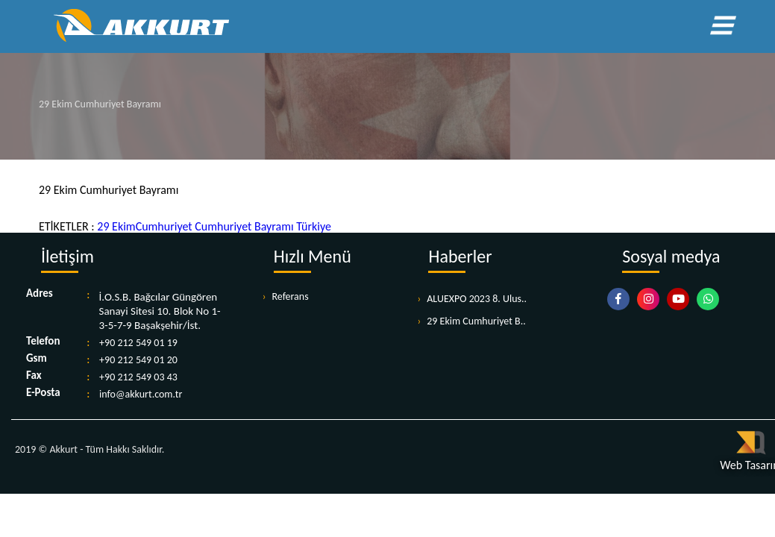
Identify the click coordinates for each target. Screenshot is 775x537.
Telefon (43, 342)
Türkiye (312, 226)
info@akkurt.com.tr (140, 394)
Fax (34, 376)
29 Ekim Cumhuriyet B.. (476, 321)
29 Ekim (116, 226)
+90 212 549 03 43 (138, 377)
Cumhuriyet (164, 226)
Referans (290, 296)
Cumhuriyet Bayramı (243, 226)
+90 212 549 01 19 (138, 342)
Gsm (36, 359)
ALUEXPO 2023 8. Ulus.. (477, 298)
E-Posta (43, 393)
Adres (39, 294)
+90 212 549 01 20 (138, 360)
